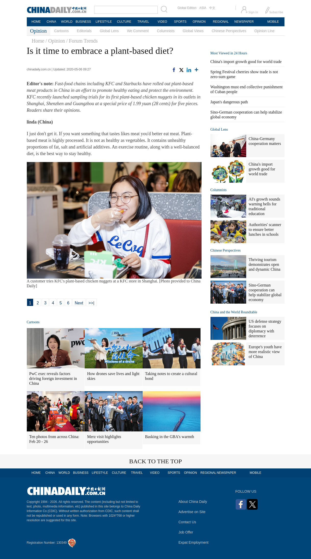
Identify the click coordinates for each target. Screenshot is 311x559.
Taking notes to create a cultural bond (171, 376)
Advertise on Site (192, 512)
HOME (36, 21)
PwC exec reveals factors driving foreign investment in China (53, 378)
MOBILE (273, 21)
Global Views (193, 31)
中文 (212, 8)
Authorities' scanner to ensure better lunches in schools (265, 229)
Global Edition (187, 8)
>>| (91, 303)
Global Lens (109, 31)
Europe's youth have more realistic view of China (265, 352)
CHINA (51, 21)
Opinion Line (264, 31)
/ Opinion (55, 41)
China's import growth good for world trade (246, 61)
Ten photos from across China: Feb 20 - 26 (54, 439)
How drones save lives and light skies (113, 376)
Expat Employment (194, 542)
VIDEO (162, 21)
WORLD (66, 21)
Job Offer (186, 532)
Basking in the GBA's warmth (169, 436)
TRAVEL (143, 21)
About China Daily (193, 502)
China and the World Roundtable (233, 312)
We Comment (138, 31)
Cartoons (61, 31)
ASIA (202, 8)
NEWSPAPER (243, 21)
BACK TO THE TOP (155, 461)
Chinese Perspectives (229, 31)
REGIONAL (221, 21)
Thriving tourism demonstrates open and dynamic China (264, 264)
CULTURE (124, 21)
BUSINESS (83, 21)
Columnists (166, 31)
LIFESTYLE (104, 21)
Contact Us (187, 522)
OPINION (199, 21)
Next (79, 303)
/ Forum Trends (82, 41)
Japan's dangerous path (229, 102)
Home (38, 41)
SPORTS (180, 21)
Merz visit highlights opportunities (104, 439)
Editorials (84, 31)
